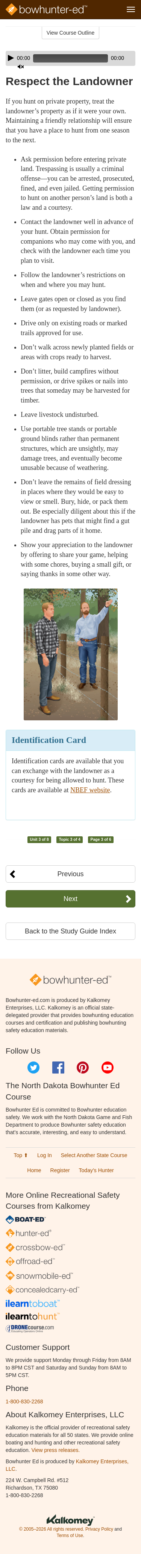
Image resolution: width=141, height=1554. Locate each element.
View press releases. (56, 1450)
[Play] (11, 58)
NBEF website (90, 790)
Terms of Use (70, 1535)
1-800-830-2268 (24, 1401)
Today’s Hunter (96, 1170)
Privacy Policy (99, 1529)
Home (34, 1170)
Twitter (33, 1067)
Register (60, 1170)
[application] (70, 58)
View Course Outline (70, 33)
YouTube (108, 1067)
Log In (44, 1155)
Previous (70, 874)
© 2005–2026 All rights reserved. (51, 1529)
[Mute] (21, 67)
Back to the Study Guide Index (70, 931)
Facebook (58, 1067)
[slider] (70, 58)
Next (70, 899)
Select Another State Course (94, 1155)
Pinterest (83, 1067)
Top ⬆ (21, 1155)
